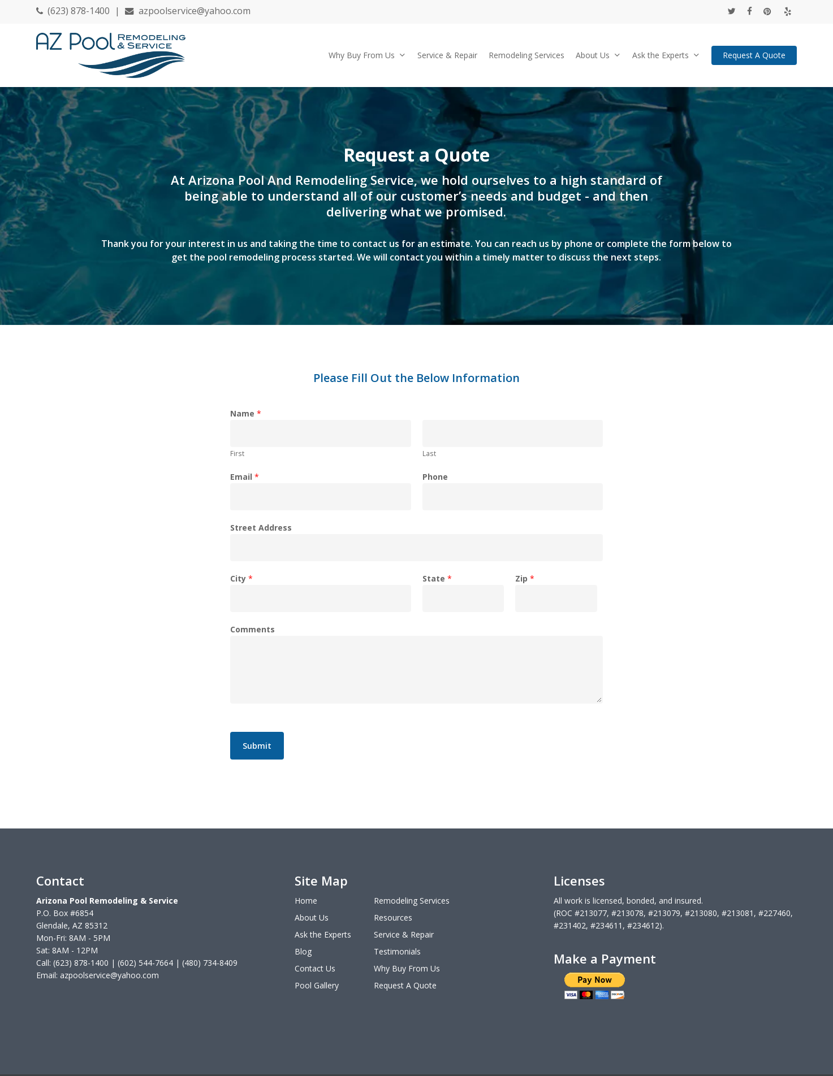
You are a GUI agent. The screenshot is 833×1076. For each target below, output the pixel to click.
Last (429, 453)
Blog (303, 951)
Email (244, 476)
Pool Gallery (317, 985)
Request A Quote (405, 985)
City (241, 578)
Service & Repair (404, 934)
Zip (524, 578)
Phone (435, 476)
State (437, 578)
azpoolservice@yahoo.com (195, 11)
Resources (393, 917)
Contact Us (315, 968)
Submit (257, 745)
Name (245, 413)
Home (306, 900)
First (237, 453)
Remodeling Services (412, 900)
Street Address (261, 527)
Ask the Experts (323, 934)
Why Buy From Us (407, 968)
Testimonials (397, 951)
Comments (252, 629)
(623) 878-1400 (79, 11)
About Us (312, 917)
